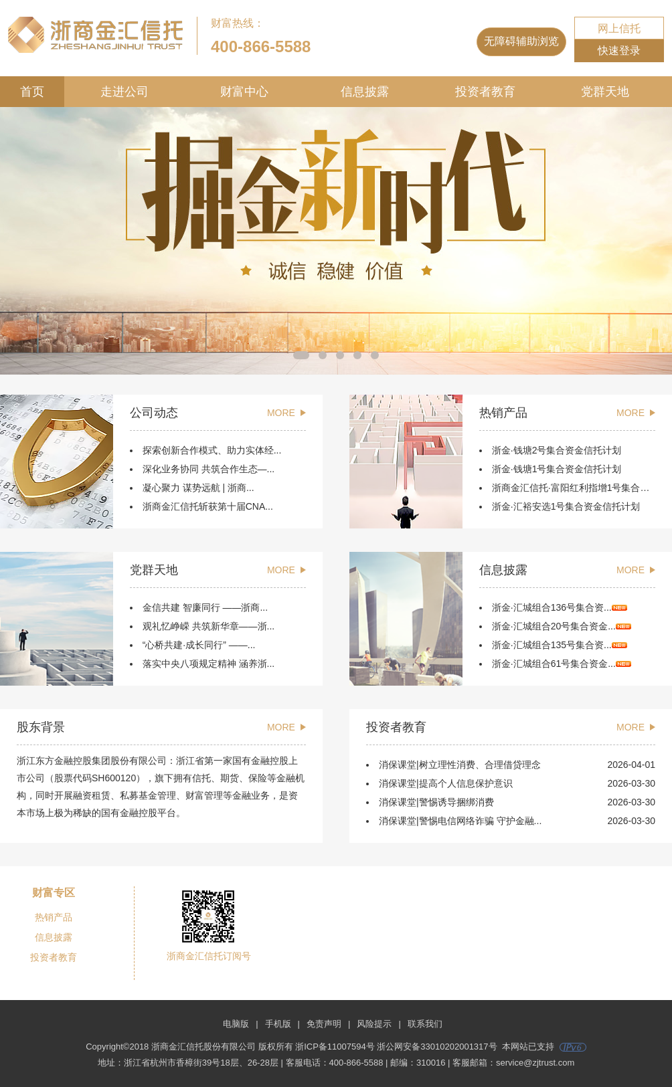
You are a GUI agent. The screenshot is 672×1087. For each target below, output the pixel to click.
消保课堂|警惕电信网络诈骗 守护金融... (460, 820)
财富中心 (244, 91)
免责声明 (324, 1024)
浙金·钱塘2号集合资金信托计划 (557, 450)
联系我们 (425, 1024)
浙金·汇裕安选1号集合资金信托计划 (566, 506)
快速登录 (619, 50)
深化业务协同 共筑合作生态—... (209, 469)
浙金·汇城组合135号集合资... (559, 644)
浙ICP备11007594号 (335, 1047)
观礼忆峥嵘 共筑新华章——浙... (209, 626)
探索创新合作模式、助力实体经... (212, 450)
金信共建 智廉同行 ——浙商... (205, 607)
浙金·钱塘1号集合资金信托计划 (557, 469)
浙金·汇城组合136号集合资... (559, 607)
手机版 (278, 1024)
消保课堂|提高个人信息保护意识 (446, 783)
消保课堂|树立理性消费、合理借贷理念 (460, 764)
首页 (32, 91)
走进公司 (124, 91)
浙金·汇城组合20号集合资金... (561, 626)
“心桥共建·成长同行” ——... (199, 644)
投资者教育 (485, 91)
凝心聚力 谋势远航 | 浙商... (198, 487)
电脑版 (236, 1024)
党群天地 (605, 91)
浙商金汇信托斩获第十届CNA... (208, 506)
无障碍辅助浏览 (521, 41)
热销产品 (53, 917)
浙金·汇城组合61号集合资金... (561, 663)
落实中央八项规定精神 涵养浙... (209, 663)
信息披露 (365, 91)
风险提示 (374, 1024)
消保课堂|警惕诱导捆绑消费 (436, 802)
